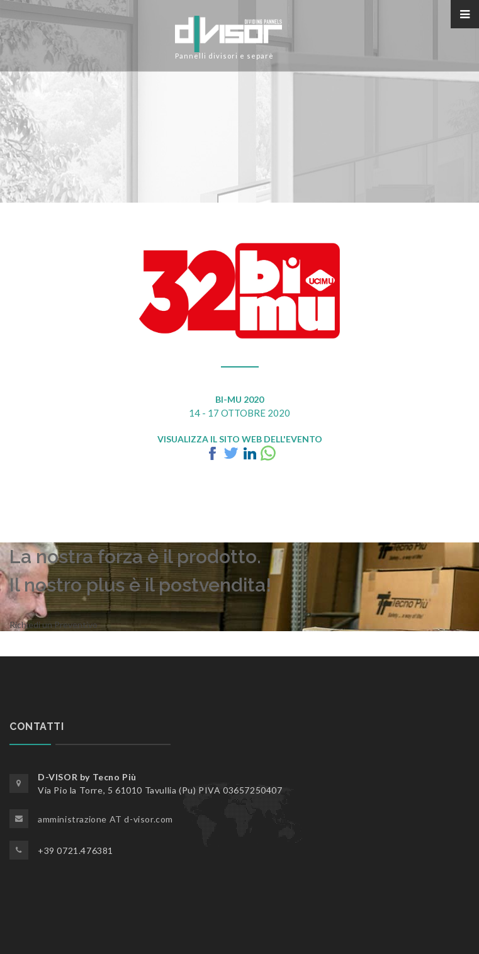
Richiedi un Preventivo (53, 624)
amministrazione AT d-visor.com (105, 819)
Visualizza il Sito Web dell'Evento (239, 439)
